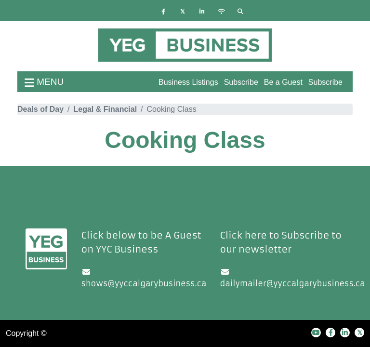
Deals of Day (40, 109)
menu (44, 82)
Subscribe (325, 82)
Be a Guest (283, 82)
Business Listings (188, 82)
